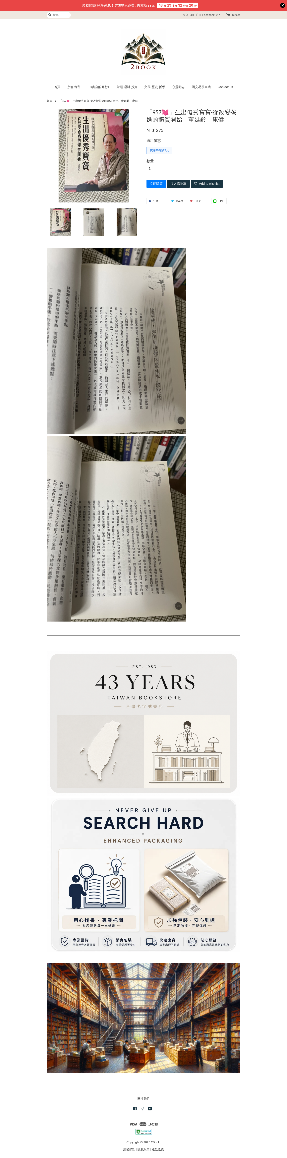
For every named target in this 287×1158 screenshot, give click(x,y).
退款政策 (158, 1149)
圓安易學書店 (201, 87)
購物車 (236, 15)
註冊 (198, 15)
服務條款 (129, 1149)
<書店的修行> (100, 87)
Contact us (225, 87)
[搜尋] (59, 15)
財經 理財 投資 (127, 87)
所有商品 (75, 87)
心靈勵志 (178, 87)
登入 (186, 15)
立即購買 (156, 183)
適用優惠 (153, 141)
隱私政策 (143, 1149)
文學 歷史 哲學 (154, 87)
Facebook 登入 (211, 15)
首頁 (57, 87)
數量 (150, 161)
